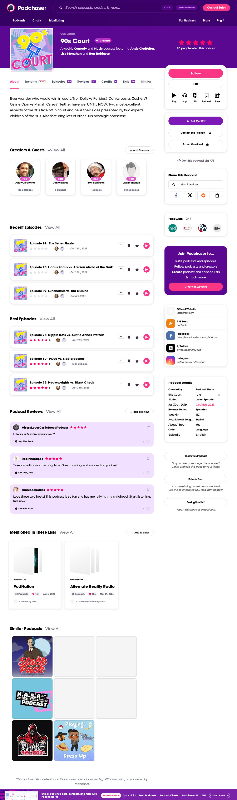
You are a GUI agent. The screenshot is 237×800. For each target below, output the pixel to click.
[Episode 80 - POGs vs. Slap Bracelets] (20, 363)
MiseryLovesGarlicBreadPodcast (45, 430)
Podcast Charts (169, 797)
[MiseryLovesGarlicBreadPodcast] (16, 430)
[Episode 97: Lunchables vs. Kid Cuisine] (20, 295)
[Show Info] (219, 394)
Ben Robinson (99, 53)
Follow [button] (196, 73)
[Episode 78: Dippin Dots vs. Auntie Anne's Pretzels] (20, 339)
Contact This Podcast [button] (196, 132)
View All (57, 152)
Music (98, 48)
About (14, 81)
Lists (129, 81)
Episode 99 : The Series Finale (52, 246)
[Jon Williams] (60, 173)
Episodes (61, 81)
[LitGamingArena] (72, 604)
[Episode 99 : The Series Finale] (20, 248)
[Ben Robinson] (96, 173)
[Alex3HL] (16, 604)
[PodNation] (28, 563)
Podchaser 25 (190, 797)
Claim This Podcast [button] (196, 456)
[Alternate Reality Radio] (84, 563)
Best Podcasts (147, 797)
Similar (146, 81)
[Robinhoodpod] (16, 461)
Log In (221, 20)
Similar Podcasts (26, 631)
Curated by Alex (27, 604)
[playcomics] (202, 228)
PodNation (24, 589)
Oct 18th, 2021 (205, 404)
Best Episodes (23, 321)
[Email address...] (195, 185)
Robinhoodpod (32, 461)
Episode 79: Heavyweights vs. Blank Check (62, 385)
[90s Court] (32, 49)
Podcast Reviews (26, 414)
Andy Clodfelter (142, 48)
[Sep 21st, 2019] (24, 444)
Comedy (80, 48)
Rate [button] (196, 84)
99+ (217, 228)
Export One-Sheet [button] (196, 144)
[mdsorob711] (172, 228)
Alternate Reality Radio (92, 589)
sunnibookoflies (33, 492)
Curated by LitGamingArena (90, 604)
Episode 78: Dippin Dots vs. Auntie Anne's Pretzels (67, 337)
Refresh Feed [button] (195, 479)
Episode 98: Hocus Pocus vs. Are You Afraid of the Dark (71, 270)
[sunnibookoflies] (16, 492)
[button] (20, 21)
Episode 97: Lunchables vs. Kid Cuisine (59, 293)
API (204, 797)
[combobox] (126, 8)
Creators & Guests (27, 152)
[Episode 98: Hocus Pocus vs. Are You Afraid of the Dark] (20, 272)
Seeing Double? (196, 502)
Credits (109, 81)
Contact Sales (216, 7)
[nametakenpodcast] (187, 228)
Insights (35, 81)
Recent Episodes (26, 230)
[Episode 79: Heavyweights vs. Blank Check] (20, 387)
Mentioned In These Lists (33, 534)
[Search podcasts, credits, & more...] (113, 7)
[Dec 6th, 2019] (23, 511)
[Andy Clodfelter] (25, 173)
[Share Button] (148, 429)
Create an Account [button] (196, 286)
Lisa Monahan (71, 53)
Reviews (86, 81)
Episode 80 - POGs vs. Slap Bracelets (57, 361)
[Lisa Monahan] (131, 173)
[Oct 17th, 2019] (24, 475)
